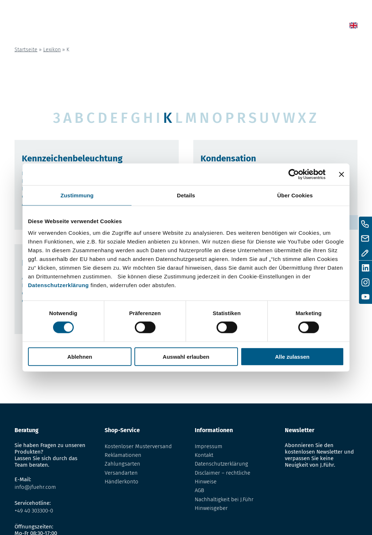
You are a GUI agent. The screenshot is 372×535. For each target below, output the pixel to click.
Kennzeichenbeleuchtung (72, 158)
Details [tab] (186, 195)
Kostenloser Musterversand (138, 446)
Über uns (264, 27)
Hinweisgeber (211, 508)
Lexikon (236, 27)
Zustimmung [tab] (77, 195)
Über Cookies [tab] (295, 195)
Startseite (26, 50)
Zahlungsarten (122, 463)
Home (173, 27)
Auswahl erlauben (186, 356)
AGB (199, 490)
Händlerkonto (121, 481)
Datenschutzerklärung (58, 285)
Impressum (208, 446)
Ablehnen (79, 356)
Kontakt (294, 27)
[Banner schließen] (341, 174)
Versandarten (121, 473)
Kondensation (228, 158)
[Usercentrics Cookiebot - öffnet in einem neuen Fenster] (294, 174)
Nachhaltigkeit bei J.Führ (224, 499)
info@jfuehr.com (35, 487)
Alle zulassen (292, 356)
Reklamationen (123, 455)
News (193, 27)
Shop (213, 27)
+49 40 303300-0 (34, 510)
